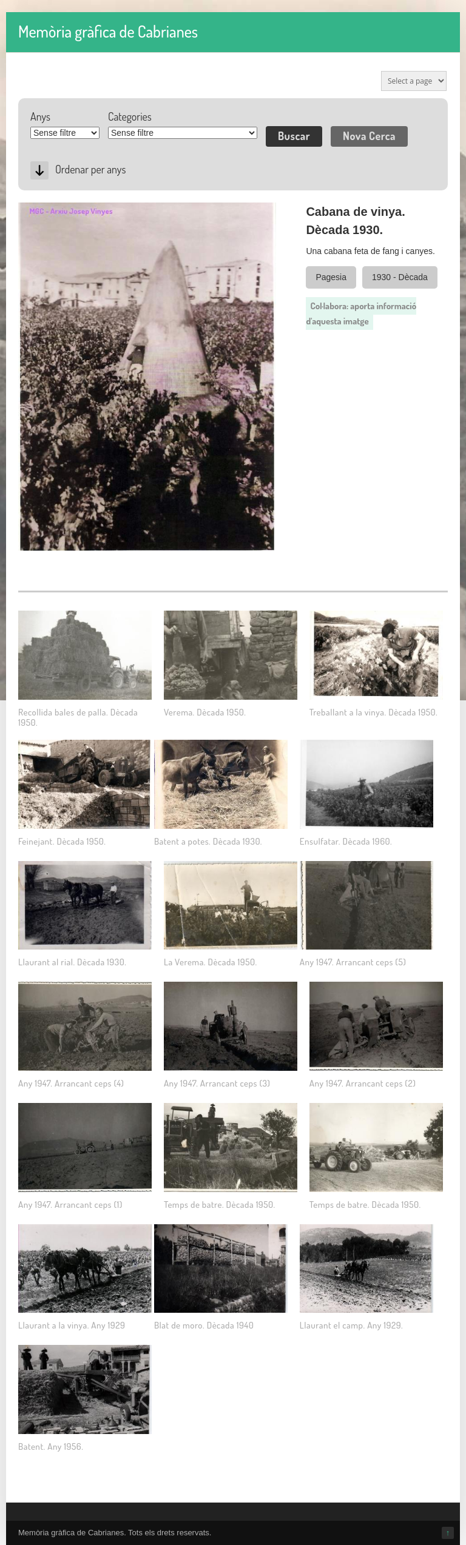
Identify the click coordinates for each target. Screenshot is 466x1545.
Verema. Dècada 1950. (205, 712)
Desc (39, 170)
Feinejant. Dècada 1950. (62, 841)
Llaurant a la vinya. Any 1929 (71, 1325)
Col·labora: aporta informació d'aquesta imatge (361, 313)
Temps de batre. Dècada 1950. (219, 1204)
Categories (130, 116)
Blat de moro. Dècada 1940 (204, 1325)
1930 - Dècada (400, 277)
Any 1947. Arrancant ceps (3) (217, 1083)
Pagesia (331, 277)
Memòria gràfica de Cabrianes (108, 31)
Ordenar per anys (90, 169)
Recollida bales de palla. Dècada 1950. (78, 717)
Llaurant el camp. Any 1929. (351, 1325)
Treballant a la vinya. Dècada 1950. (373, 712)
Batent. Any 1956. (50, 1446)
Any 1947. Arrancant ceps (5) (353, 962)
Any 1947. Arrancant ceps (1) (70, 1204)
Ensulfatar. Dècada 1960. (346, 841)
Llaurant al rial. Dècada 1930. (72, 962)
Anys (40, 116)
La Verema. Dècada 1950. (210, 962)
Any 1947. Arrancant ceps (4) (71, 1083)
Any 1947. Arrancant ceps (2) (362, 1083)
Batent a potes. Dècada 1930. (208, 841)
